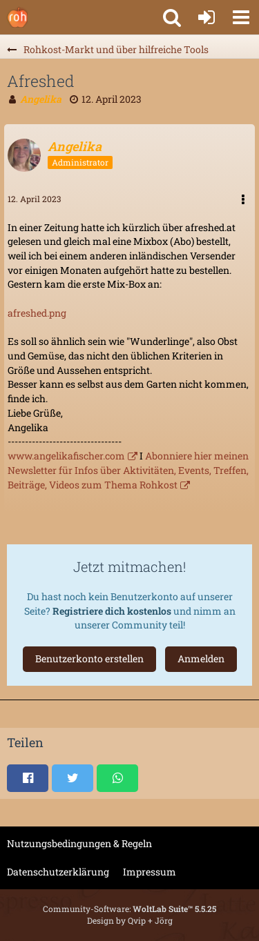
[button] (241, 17)
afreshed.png (37, 312)
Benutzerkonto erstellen (89, 658)
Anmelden (201, 658)
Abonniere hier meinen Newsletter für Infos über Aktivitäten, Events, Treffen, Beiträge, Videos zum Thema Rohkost (128, 470)
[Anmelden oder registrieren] (206, 17)
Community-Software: (129, 908)
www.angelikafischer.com (66, 455)
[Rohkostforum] (17, 17)
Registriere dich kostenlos (111, 610)
